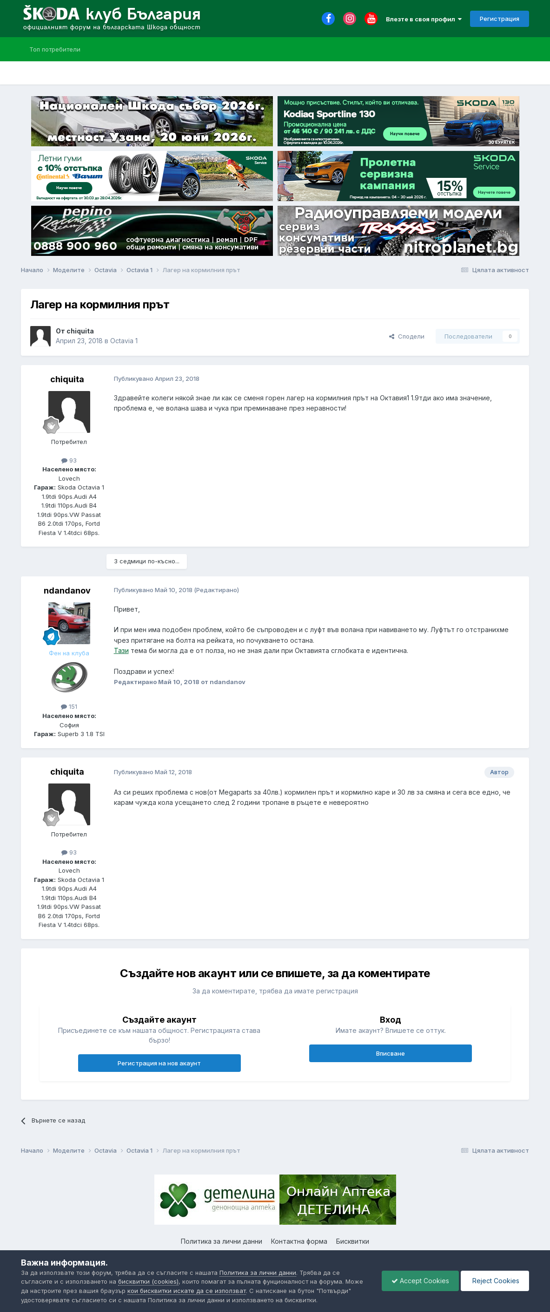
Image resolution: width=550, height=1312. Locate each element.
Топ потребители (54, 49)
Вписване (390, 1053)
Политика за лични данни (221, 1241)
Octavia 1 (124, 341)
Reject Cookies (494, 1281)
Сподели (406, 336)
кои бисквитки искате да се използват (186, 1290)
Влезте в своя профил (424, 19)
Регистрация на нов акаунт (159, 1063)
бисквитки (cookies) (148, 1281)
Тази (121, 650)
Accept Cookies (420, 1281)
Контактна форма (299, 1241)
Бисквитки (352, 1241)
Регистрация (499, 18)
